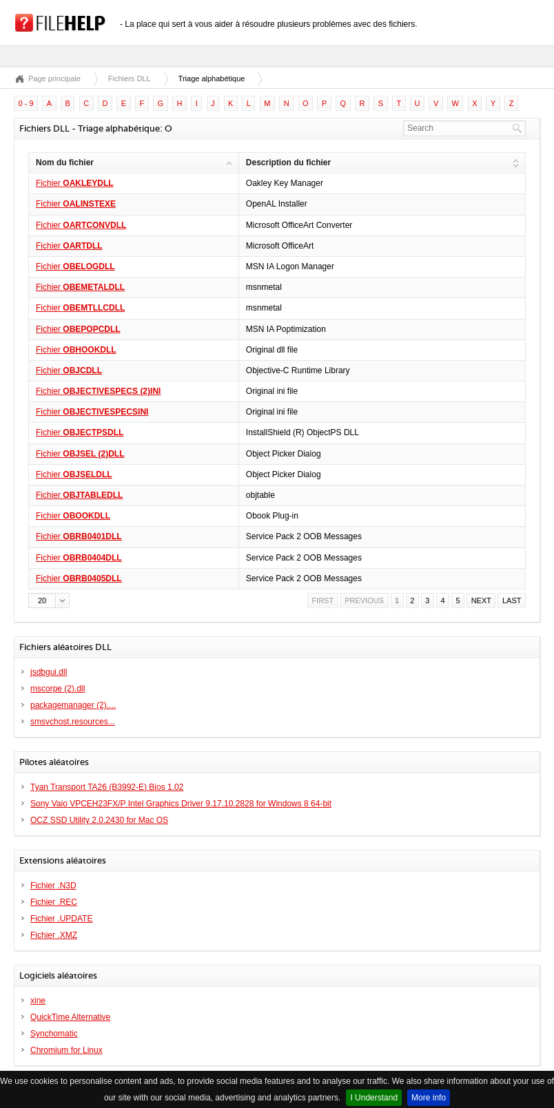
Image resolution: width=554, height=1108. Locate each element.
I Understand (374, 1097)
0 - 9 (26, 103)
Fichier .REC (53, 902)
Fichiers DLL (129, 78)
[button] (49, 600)
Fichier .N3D (53, 885)
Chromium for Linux (66, 1050)
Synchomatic (54, 1033)
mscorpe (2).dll (57, 688)
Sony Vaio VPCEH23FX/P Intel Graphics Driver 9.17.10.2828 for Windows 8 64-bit (180, 803)
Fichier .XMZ (53, 935)
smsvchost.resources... (72, 722)
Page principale (54, 78)
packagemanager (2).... (73, 705)
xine (37, 1000)
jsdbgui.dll (48, 672)
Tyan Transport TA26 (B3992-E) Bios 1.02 (106, 787)
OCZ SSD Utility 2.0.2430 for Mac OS (99, 820)
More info (428, 1097)
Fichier (75, 183)
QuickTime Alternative (70, 1017)
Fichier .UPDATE (61, 918)
